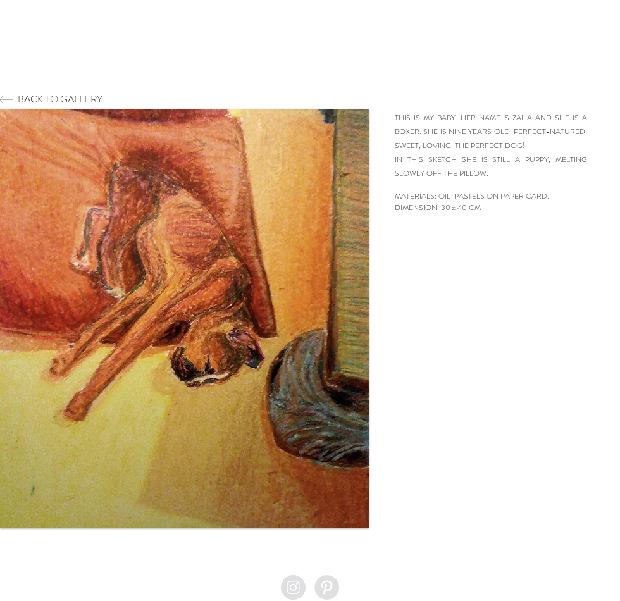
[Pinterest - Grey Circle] (326, 587)
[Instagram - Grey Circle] (293, 587)
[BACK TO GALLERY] (104, 99)
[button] (184, 318)
